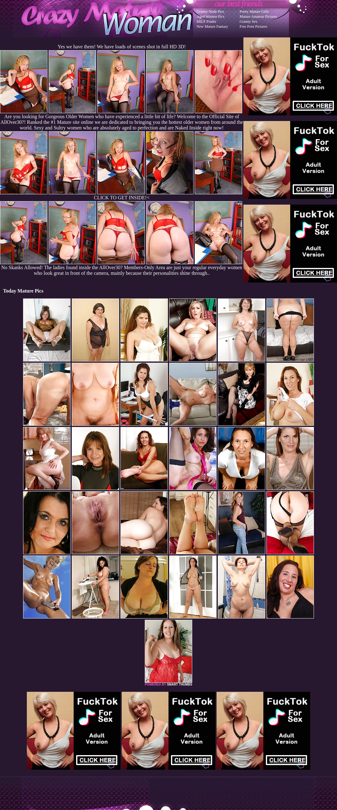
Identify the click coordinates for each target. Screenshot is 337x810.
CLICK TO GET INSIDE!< (121, 197)
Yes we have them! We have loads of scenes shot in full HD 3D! (122, 46)
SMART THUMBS (179, 684)
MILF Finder (206, 21)
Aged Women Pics (210, 16)
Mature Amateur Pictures (258, 16)
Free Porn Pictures (253, 26)
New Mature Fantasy (212, 26)
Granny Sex (248, 21)
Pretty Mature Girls (254, 11)
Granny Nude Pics (210, 11)
